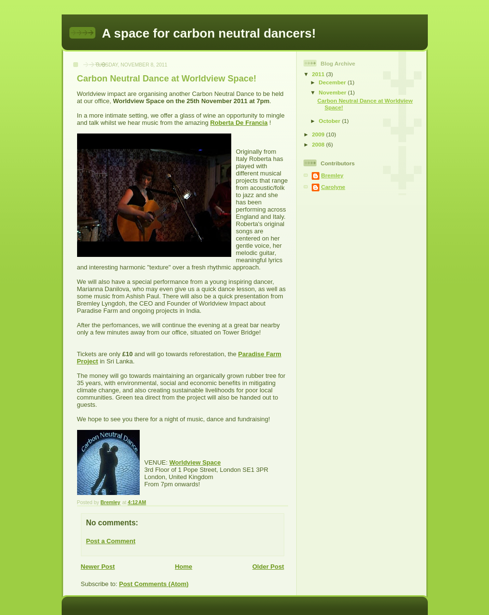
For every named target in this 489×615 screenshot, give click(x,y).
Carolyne (333, 187)
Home (183, 566)
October (330, 121)
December (333, 82)
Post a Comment (111, 541)
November (333, 92)
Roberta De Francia (238, 122)
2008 (319, 144)
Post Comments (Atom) (153, 584)
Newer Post (98, 566)
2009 (319, 134)
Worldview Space (195, 462)
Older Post (268, 566)
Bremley (332, 175)
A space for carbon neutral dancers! (209, 33)
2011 (319, 74)
